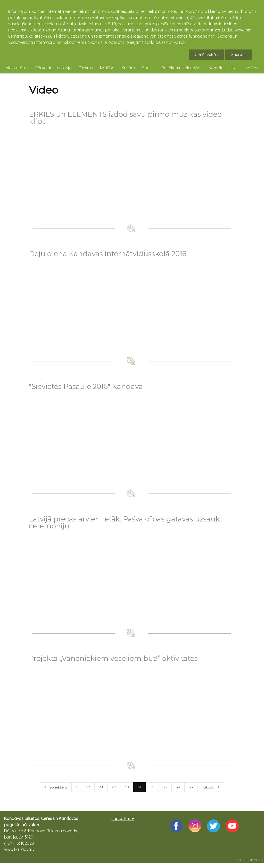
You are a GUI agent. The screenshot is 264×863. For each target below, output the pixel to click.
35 (191, 787)
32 (152, 787)
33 (165, 787)
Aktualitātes (17, 67)
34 (178, 787)
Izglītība (107, 67)
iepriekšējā (58, 787)
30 (127, 787)
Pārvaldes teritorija (53, 67)
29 (114, 787)
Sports (148, 67)
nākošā (208, 787)
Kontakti (217, 67)
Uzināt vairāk (206, 54)
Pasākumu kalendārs (181, 67)
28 (101, 787)
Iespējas (250, 67)
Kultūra (128, 67)
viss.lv (258, 860)
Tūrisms (86, 67)
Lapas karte (122, 818)
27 (88, 787)
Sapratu (238, 54)
